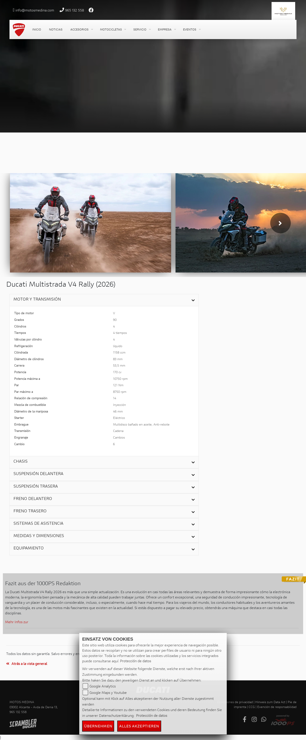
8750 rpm (119, 392)
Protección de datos (135, 661)
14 (114, 398)
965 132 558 (74, 10)
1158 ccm (119, 352)
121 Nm (118, 385)
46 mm (118, 411)
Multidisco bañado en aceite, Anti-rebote (141, 424)
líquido (117, 346)
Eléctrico (119, 418)
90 (115, 320)
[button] (81, 29)
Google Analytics (102, 686)
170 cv (117, 372)
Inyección (119, 405)
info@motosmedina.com (34, 10)
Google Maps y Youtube (108, 692)
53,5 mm (119, 365)
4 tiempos (120, 333)
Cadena (118, 431)
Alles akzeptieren (139, 726)
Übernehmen (98, 726)
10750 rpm (120, 379)
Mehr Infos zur (16, 621)
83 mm (118, 359)
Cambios (119, 437)
